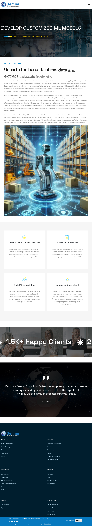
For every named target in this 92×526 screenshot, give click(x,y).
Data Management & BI (54, 456)
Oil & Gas (4, 490)
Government (5, 474)
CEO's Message (6, 447)
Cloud (49, 447)
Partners (3, 450)
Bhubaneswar (51, 514)
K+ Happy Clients (40, 342)
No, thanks (70, 520)
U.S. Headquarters (52, 505)
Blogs (49, 477)
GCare (3, 456)
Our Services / (24, 37)
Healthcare (4, 477)
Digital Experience (52, 459)
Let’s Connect (46, 401)
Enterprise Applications (54, 443)
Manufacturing (5, 487)
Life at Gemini (5, 505)
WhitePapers (51, 484)
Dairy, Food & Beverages (8, 484)
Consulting (50, 450)
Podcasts (50, 474)
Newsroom (4, 453)
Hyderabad (50, 511)
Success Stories (52, 480)
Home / (15, 37)
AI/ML (49, 453)
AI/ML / (32, 37)
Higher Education (6, 480)
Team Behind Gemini (7, 443)
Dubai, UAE (50, 508)
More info (47, 524)
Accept (78, 520)
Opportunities (5, 508)
